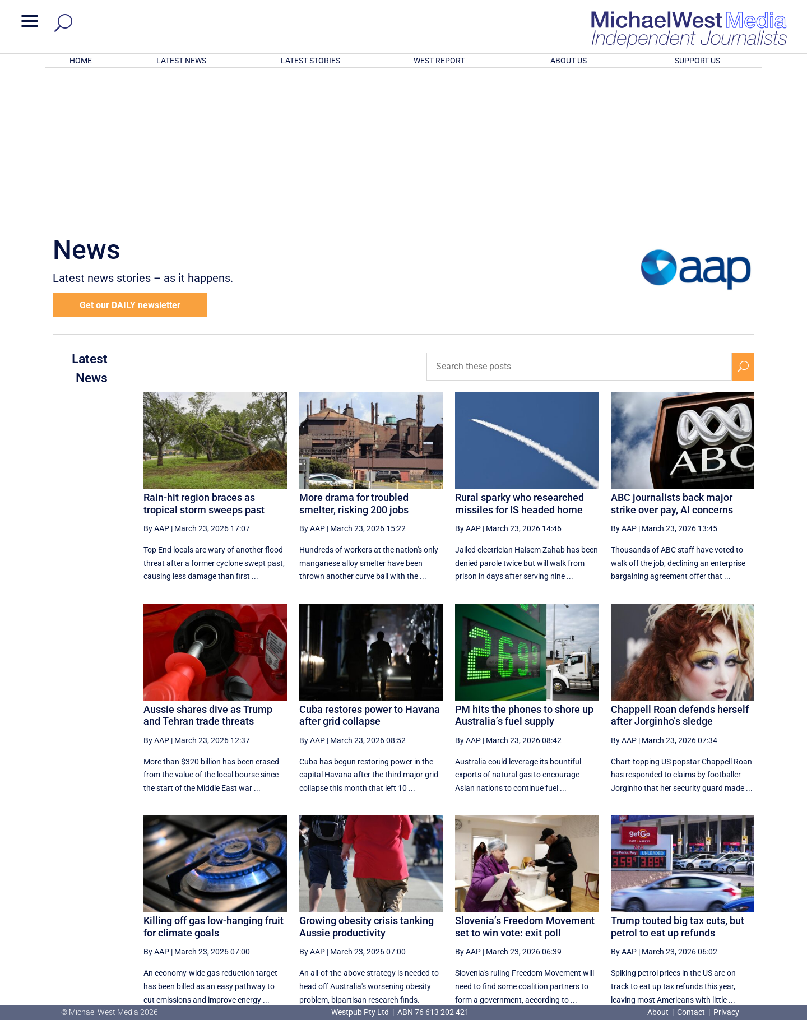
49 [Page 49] (520, 902)
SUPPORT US (697, 60)
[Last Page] (741, 902)
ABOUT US (568, 60)
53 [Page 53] (633, 902)
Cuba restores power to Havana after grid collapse (369, 569)
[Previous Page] (495, 902)
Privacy (726, 1012)
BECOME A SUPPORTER (748, 943)
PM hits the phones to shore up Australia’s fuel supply (524, 569)
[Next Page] (716, 902)
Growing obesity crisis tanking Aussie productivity (366, 780)
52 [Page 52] (605, 902)
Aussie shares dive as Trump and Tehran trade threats (207, 569)
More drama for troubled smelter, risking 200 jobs (354, 357)
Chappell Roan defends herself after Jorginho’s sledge (680, 569)
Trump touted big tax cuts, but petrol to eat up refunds (677, 780)
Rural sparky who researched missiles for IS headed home (519, 357)
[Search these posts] (579, 220)
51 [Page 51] (577, 902)
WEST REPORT (439, 60)
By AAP (156, 381)
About (658, 1012)
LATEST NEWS (181, 60)
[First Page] (470, 902)
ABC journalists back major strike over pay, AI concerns (672, 357)
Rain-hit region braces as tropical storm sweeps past (204, 357)
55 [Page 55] (691, 902)
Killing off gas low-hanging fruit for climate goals (213, 780)
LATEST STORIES (310, 60)
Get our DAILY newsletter (130, 158)
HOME (80, 60)
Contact (691, 1012)
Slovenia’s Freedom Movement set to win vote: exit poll (525, 780)
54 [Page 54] (662, 902)
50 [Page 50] (549, 902)
